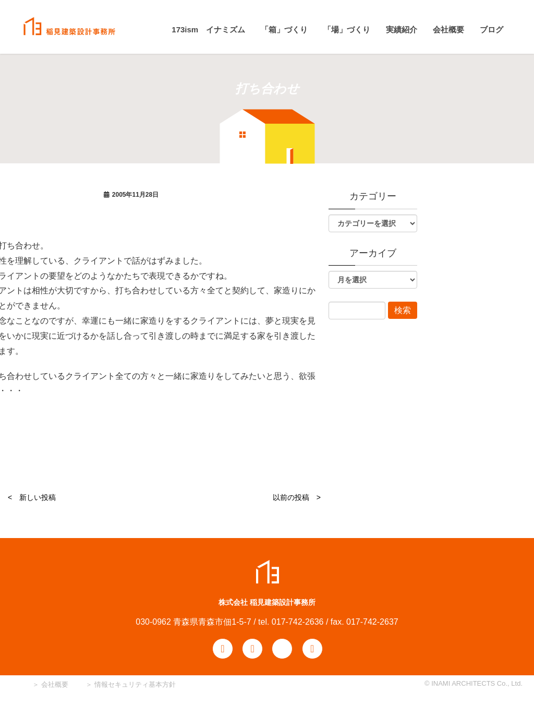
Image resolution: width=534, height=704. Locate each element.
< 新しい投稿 (32, 497)
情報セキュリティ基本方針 (135, 684)
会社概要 (53, 684)
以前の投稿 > (297, 497)
